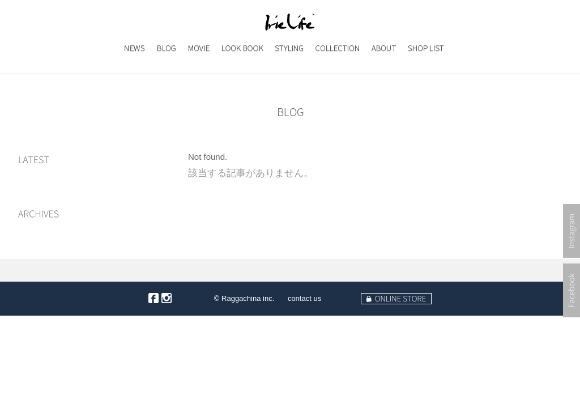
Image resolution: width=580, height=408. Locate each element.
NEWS (130, 71)
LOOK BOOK (241, 71)
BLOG (163, 71)
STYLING (288, 71)
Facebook (571, 326)
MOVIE (196, 71)
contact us (304, 298)
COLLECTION (337, 71)
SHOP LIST (425, 71)
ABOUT (381, 71)
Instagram (571, 266)
